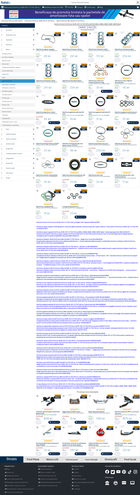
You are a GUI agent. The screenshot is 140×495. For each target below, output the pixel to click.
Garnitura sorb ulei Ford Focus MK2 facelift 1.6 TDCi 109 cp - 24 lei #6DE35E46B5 (63, 362)
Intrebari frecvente (12, 476)
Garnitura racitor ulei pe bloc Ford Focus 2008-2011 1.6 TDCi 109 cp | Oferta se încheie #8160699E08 (69, 348)
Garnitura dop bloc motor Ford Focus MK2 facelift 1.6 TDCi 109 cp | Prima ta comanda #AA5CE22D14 (69, 290)
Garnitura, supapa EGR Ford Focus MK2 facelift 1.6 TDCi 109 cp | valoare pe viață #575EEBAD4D (68, 377)
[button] (138, 7)
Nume (82, 27)
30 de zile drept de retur (47, 476)
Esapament (7, 158)
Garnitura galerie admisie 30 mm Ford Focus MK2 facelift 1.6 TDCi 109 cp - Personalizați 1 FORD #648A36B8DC (73, 297)
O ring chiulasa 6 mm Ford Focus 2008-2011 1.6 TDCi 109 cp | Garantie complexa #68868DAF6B (68, 384)
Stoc (90, 27)
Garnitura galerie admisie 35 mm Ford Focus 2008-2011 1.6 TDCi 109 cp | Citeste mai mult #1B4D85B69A (71, 304)
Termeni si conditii (79, 479)
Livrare (75, 472)
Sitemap (75, 485)
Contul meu (76, 476)
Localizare (76, 489)
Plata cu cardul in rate (46, 472)
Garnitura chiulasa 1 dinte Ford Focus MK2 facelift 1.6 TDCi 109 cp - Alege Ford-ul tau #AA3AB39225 (69, 239)
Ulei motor (7, 173)
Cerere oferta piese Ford (13, 479)
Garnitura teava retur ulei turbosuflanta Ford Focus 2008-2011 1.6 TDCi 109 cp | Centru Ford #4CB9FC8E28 (72, 369)
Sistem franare (8, 134)
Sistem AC (7, 163)
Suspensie (7, 148)
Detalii (38, 60)
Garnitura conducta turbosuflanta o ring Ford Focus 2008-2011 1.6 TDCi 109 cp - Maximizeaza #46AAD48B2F (72, 275)
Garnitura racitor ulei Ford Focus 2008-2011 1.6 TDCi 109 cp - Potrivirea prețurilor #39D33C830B (68, 340)
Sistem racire (8, 144)
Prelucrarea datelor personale (83, 482)
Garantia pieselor (45, 469)
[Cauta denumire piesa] (103, 2)
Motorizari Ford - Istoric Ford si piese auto (19, 489)
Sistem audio (8, 168)
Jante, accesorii (8, 139)
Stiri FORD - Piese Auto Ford (15, 485)
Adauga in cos (107, 91)
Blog (7, 469)
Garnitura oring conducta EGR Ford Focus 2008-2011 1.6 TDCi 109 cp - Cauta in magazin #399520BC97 (70, 319)
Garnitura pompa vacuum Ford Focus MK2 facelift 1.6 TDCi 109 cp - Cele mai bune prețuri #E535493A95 (70, 333)
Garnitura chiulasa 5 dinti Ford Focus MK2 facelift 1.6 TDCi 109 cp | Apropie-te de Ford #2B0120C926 (69, 268)
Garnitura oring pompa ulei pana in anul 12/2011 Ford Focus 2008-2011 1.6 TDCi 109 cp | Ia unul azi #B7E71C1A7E (73, 326)
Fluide (5, 178)
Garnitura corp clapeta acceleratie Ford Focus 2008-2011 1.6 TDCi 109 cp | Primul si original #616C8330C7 (71, 282)
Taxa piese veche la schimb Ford (16, 482)
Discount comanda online (47, 479)
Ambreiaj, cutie (8, 35)
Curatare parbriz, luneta (11, 153)
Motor (5, 49)
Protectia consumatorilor (14, 492)
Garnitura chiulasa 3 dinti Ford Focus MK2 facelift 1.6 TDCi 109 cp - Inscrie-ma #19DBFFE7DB (67, 253)
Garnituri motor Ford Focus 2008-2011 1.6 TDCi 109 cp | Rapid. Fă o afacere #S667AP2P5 (68, 222)
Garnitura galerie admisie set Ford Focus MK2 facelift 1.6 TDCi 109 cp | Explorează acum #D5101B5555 (70, 311)
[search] (138, 2)
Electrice (6, 44)
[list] (94, 27)
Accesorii (6, 30)
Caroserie (6, 40)
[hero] (70, 14)
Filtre (5, 129)
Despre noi (9, 472)
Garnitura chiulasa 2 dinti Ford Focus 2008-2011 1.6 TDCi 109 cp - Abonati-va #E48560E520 (67, 246)
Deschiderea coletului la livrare (49, 482)
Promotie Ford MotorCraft (47, 485)
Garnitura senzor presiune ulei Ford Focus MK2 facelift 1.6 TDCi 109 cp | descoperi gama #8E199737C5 (70, 355)
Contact (75, 469)
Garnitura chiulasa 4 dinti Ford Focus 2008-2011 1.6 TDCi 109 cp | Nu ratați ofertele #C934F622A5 (69, 261)
